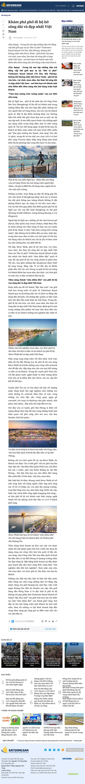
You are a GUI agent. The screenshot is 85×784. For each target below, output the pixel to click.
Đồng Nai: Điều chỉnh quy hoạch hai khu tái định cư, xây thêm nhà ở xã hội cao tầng (44, 702)
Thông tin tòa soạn (74, 750)
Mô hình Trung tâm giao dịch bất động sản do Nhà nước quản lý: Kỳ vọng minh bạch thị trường (73, 692)
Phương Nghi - (18, 38)
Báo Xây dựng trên (25, 621)
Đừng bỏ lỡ (6, 640)
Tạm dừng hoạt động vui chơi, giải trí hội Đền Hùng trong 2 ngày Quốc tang (32, 661)
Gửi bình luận (50, 629)
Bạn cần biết (8, 741)
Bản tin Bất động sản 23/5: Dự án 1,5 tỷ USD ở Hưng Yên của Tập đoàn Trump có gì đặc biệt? (78, 128)
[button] (3, 21)
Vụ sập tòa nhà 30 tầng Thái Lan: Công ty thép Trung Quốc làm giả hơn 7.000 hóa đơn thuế (11, 661)
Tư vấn (72, 10)
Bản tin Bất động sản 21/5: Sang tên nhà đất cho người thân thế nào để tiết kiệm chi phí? (77, 88)
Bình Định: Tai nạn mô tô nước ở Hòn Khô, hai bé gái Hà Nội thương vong (53, 662)
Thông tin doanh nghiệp (12, 711)
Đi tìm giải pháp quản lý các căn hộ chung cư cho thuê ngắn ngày (71, 41)
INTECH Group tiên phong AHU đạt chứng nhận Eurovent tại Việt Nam (53, 731)
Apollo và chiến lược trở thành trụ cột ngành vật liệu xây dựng (31, 731)
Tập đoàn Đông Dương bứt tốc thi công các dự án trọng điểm (74, 731)
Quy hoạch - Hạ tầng (17, 10)
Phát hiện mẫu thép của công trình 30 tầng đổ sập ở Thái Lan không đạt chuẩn (74, 661)
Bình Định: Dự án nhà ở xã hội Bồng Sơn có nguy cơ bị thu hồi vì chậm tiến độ (73, 702)
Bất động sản (6, 15)
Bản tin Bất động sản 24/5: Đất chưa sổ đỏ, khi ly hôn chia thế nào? (78, 69)
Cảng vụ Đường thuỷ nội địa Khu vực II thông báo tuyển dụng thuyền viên (10, 731)
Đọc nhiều (67, 21)
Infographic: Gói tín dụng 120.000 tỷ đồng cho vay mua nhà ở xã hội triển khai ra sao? (78, 108)
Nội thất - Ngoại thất (57, 10)
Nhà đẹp (66, 10)
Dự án (48, 10)
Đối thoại (28, 10)
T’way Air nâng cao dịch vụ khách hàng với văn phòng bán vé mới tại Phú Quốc (44, 741)
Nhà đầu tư (34, 10)
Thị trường (42, 10)
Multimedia (78, 10)
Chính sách (7, 10)
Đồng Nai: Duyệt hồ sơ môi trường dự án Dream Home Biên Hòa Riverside (72, 682)
